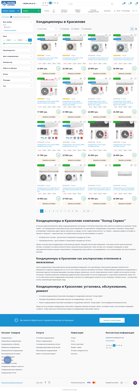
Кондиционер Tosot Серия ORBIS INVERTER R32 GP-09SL (48, 145)
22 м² (44, 107)
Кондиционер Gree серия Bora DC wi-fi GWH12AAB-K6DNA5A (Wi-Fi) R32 (74, 189)
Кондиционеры (6, 338)
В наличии (66, 29)
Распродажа (87, 29)
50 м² (54, 63)
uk (136, 11)
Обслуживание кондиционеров (46, 350)
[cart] (136, 4)
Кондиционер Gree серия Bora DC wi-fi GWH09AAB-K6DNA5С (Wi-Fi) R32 (48, 189)
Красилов (7, 27)
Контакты (107, 11)
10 (76, 211)
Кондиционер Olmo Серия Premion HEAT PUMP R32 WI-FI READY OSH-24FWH (123, 103)
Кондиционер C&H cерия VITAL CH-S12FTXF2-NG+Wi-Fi (73, 59)
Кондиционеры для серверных (11, 369)
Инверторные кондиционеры (11, 341)
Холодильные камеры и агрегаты (12, 366)
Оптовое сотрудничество (93, 10)
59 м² (54, 107)
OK (30, 40)
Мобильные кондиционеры (10, 347)
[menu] (11, 11)
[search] (112, 4)
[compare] (55, 35)
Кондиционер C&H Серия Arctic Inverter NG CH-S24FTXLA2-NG (123, 59)
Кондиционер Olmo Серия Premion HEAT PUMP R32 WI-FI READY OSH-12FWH (98, 103)
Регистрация (126, 11)
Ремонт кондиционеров (44, 341)
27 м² (39, 107)
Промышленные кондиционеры (12, 350)
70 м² (59, 63)
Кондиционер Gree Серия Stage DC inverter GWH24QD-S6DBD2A (123, 189)
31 (84, 211)
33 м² (49, 107)
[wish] (59, 35)
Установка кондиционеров (45, 338)
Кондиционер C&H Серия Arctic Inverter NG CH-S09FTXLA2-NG (98, 59)
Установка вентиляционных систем (48, 344)
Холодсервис (5, 17)
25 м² (39, 63)
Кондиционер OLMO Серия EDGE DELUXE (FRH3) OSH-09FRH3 (48, 102)
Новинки (76, 29)
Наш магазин (110, 340)
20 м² (44, 63)
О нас (54, 10)
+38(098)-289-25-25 (28, 3)
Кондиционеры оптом (8, 373)
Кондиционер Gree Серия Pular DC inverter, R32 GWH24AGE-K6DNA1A (99, 189)
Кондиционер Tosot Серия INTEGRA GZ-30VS (97, 145)
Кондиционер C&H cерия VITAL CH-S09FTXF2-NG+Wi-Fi (47, 59)
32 (88, 211)
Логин (118, 11)
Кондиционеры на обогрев (10, 344)
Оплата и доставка (64, 10)
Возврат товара (78, 10)
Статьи (46, 11)
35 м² (49, 63)
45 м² (54, 150)
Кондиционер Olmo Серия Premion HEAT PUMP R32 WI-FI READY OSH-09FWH (72, 103)
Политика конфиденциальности (12, 383)
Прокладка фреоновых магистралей (48, 347)
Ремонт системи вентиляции (45, 354)
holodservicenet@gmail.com (115, 338)
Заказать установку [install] (48, 73)
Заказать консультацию (112, 320)
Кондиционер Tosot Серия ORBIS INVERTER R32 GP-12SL (74, 145)
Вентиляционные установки (10, 354)
